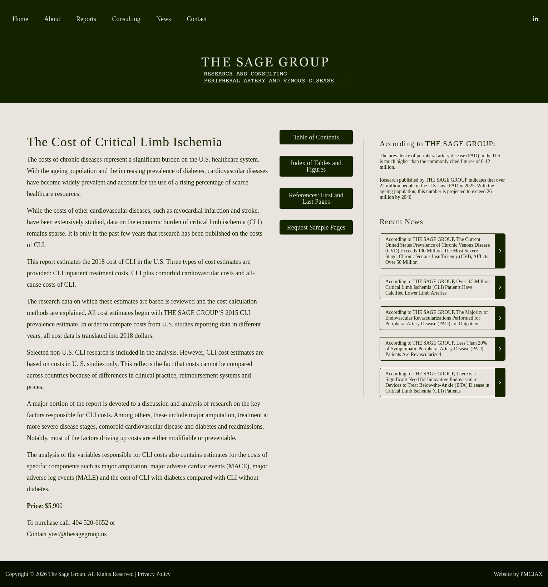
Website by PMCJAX (518, 574)
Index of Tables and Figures (316, 166)
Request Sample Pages (316, 227)
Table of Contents (316, 137)
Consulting (126, 19)
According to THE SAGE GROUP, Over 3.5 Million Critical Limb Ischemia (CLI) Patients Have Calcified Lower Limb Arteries (437, 287)
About (52, 19)
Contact (197, 19)
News (163, 19)
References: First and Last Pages (316, 198)
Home (20, 19)
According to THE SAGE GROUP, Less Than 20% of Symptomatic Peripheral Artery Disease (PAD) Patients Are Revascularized (436, 348)
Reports (86, 19)
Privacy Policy (154, 574)
